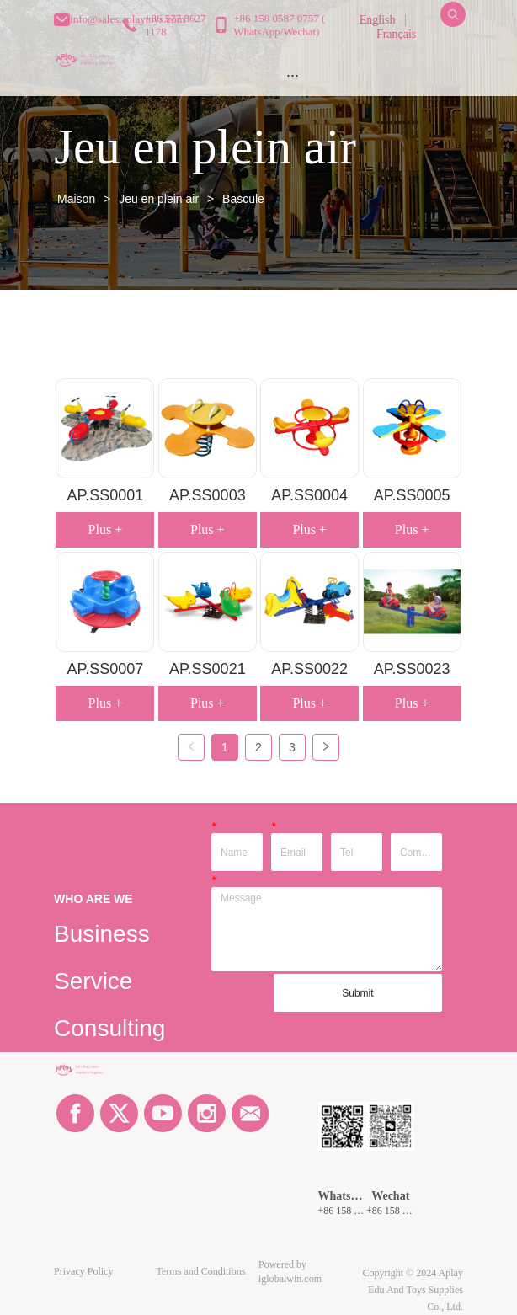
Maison (76, 199)
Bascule (241, 199)
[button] (292, 75)
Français (396, 34)
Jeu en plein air (158, 199)
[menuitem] (292, 75)
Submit (357, 993)
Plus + (105, 529)
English (378, 19)
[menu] (292, 75)
